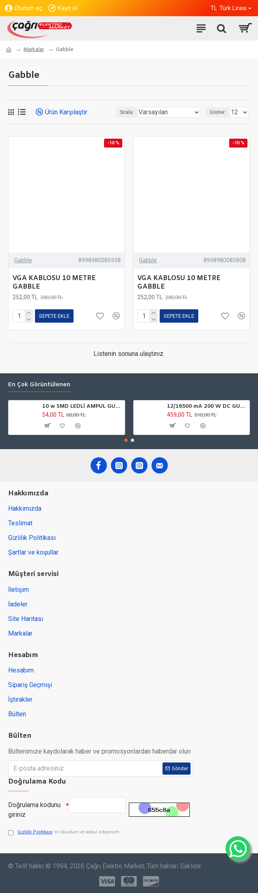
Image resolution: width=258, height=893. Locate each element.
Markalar (34, 49)
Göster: (218, 112)
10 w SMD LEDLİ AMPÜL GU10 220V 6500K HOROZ (82, 406)
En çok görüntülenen (39, 385)
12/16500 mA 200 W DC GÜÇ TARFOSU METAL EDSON (207, 406)
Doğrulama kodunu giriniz (34, 809)
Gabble (23, 260)
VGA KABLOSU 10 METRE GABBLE (54, 282)
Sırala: (127, 112)
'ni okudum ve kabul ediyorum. (64, 832)
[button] (126, 440)
